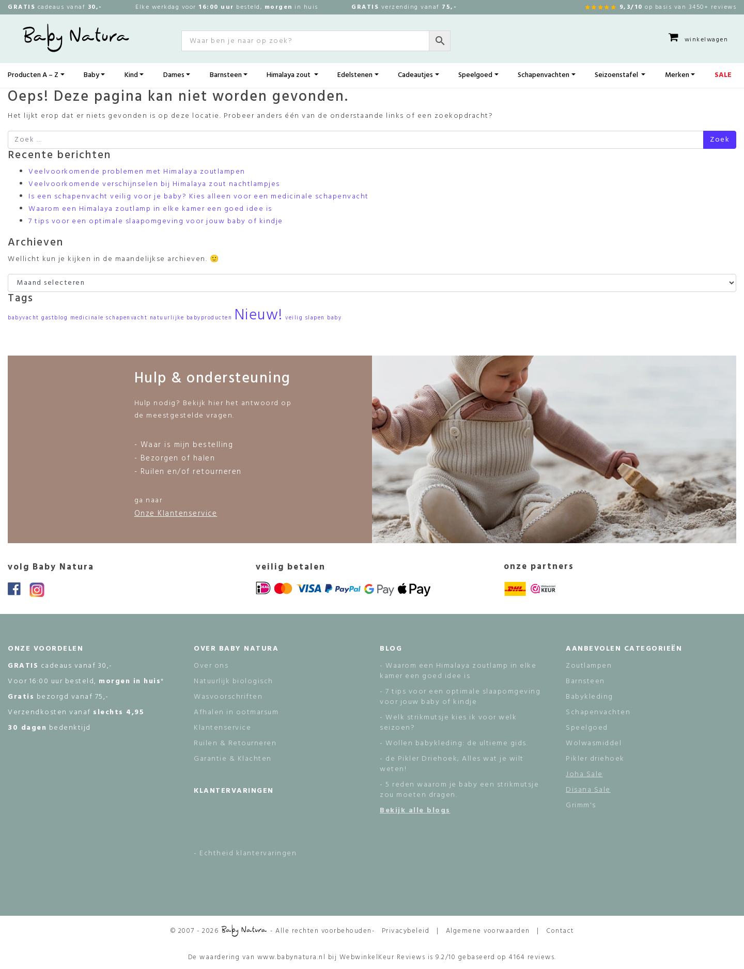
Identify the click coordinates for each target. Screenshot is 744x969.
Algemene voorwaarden (488, 931)
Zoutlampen (589, 666)
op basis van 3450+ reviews (661, 7)
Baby (91, 75)
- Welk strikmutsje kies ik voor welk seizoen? (448, 723)
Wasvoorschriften (228, 697)
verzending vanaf (404, 7)
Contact (560, 931)
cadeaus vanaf (55, 7)
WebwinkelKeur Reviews (382, 957)
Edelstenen (355, 75)
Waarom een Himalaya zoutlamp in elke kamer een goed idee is (150, 209)
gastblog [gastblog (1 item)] (54, 318)
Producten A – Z (33, 75)
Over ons (211, 666)
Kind (131, 75)
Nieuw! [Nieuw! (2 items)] (259, 315)
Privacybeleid (406, 931)
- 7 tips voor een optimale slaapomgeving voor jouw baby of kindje (460, 697)
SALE (723, 75)
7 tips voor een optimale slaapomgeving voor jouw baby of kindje (155, 221)
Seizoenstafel (617, 75)
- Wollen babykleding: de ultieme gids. (454, 743)
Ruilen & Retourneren (235, 743)
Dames (173, 75)
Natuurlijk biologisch (233, 681)
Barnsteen (226, 75)
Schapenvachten (543, 75)
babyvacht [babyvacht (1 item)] (23, 318)
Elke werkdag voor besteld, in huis (226, 7)
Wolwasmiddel (594, 743)
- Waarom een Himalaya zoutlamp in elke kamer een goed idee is (458, 671)
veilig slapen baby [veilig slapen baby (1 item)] (313, 318)
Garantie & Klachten (233, 759)
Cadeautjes (415, 75)
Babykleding (589, 697)
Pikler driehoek (595, 759)
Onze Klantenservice (176, 513)
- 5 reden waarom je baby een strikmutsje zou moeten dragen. (459, 790)
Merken (677, 75)
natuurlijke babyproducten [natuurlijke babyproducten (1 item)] (191, 318)
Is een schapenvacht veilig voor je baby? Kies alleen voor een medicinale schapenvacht (198, 197)
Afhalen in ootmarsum (236, 712)
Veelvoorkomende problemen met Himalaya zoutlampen (136, 172)
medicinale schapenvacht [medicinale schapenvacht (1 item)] (109, 318)
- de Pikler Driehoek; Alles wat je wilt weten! (452, 764)
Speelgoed (475, 75)
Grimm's (581, 805)
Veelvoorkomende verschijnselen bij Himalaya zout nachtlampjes (154, 184)
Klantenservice (222, 728)
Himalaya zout (289, 75)
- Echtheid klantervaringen (245, 853)
